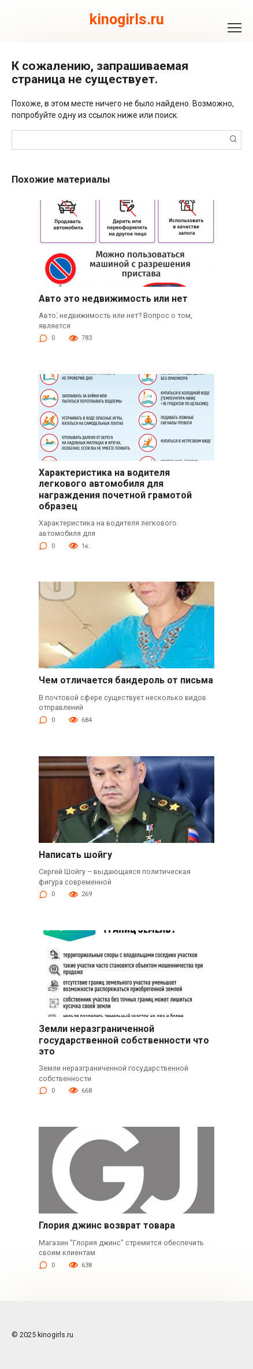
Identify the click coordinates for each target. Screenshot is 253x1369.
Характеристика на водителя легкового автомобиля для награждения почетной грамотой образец (115, 489)
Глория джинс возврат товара (107, 1225)
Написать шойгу (75, 854)
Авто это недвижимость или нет (113, 298)
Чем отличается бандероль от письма (126, 680)
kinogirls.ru (127, 19)
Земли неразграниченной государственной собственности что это (124, 1039)
